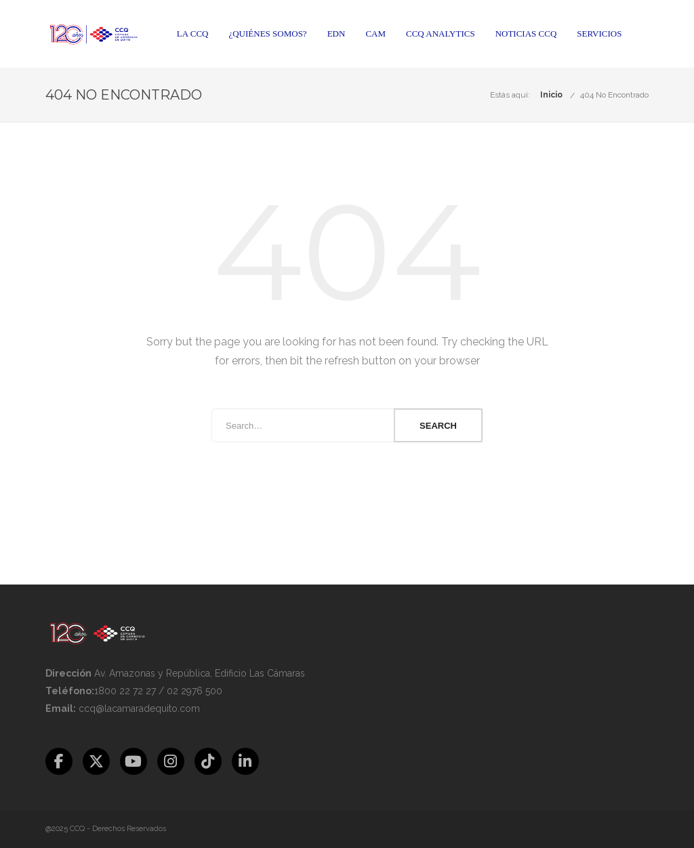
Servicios (599, 33)
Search (438, 426)
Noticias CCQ (526, 33)
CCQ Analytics (440, 33)
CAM (375, 33)
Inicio (551, 95)
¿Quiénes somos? (267, 33)
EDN (336, 33)
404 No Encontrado (614, 95)
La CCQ (193, 33)
